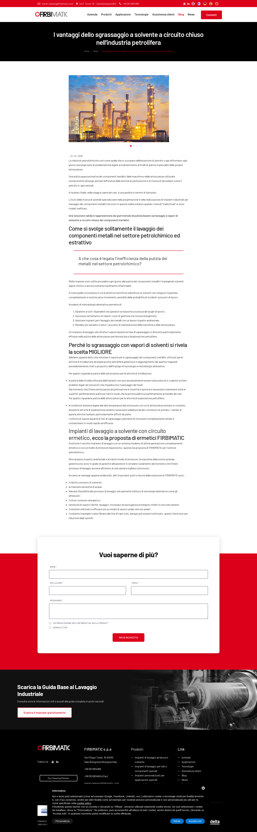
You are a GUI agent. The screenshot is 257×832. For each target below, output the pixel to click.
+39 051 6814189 (129, 3)
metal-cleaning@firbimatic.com (55, 3)
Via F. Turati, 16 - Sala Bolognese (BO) (96, 3)
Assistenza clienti (163, 14)
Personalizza (63, 821)
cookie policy (84, 803)
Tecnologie (141, 14)
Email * (135, 583)
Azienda (92, 14)
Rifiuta (177, 821)
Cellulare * (56, 583)
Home (87, 51)
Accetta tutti (195, 821)
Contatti (211, 14)
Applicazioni (123, 14)
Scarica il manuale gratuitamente (44, 712)
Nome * (53, 566)
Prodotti (106, 14)
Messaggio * (56, 600)
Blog (181, 14)
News (191, 14)
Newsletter (60, 627)
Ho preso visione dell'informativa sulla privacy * (81, 623)
